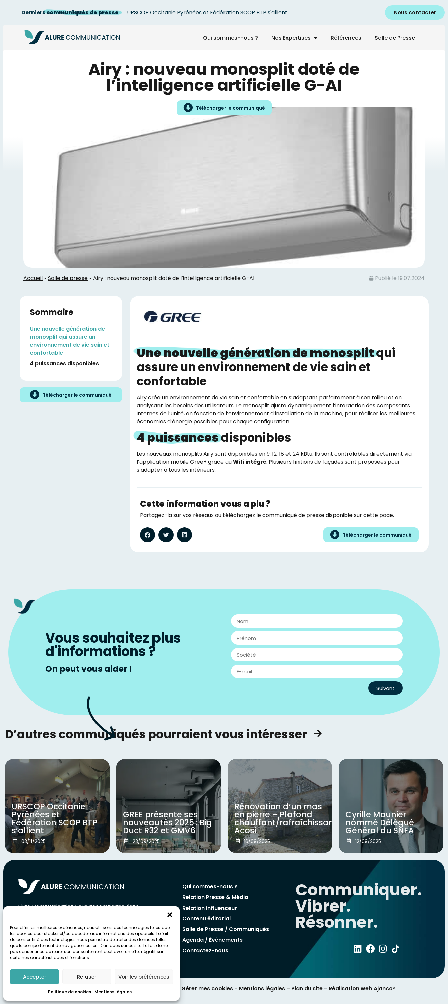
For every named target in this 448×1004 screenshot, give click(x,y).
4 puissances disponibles (64, 363)
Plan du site (307, 988)
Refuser (87, 976)
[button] (169, 914)
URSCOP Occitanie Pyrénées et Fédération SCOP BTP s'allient (207, 12)
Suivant (385, 688)
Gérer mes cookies (207, 988)
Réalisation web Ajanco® (361, 988)
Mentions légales (113, 992)
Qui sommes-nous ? (230, 38)
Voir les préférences (143, 976)
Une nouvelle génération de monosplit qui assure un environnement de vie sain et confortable (69, 341)
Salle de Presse (395, 38)
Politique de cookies (69, 992)
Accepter (34, 976)
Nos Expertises (294, 38)
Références (346, 38)
